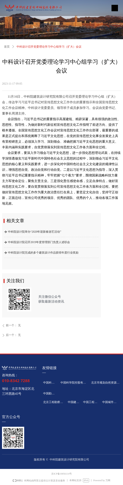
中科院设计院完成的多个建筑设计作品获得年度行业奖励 (43, 253)
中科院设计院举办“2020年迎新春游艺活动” (34, 232)
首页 (7, 46)
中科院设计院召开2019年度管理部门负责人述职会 (39, 243)
